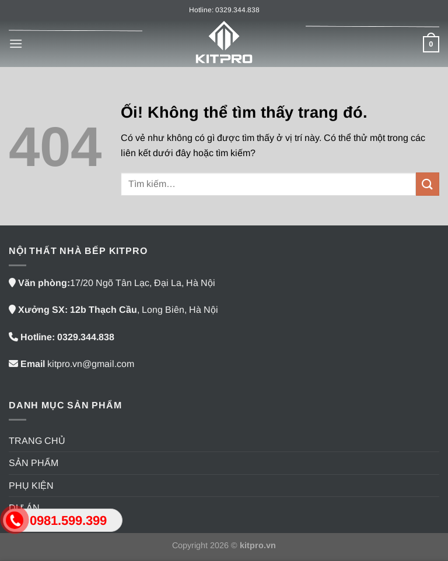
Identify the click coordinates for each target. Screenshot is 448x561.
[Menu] (16, 43)
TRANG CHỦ (37, 441)
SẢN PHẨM (33, 463)
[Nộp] (427, 183)
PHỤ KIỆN (31, 486)
